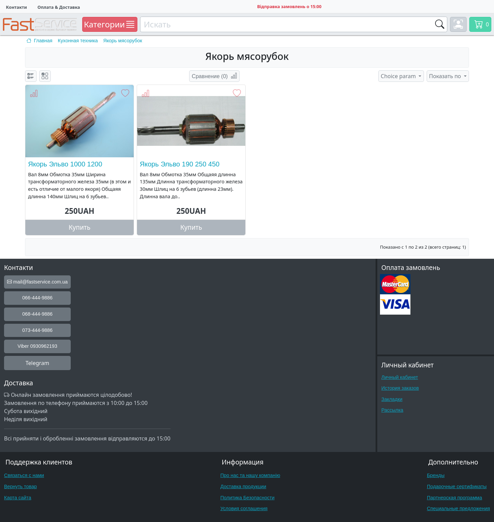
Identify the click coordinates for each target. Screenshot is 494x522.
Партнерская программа (454, 497)
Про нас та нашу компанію (250, 475)
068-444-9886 (37, 314)
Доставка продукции (243, 486)
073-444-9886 (37, 330)
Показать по (446, 76)
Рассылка (392, 410)
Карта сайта (17, 497)
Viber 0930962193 (37, 346)
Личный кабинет (399, 377)
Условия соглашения (243, 508)
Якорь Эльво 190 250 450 (180, 164)
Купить (80, 227)
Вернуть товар (20, 486)
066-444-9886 (37, 297)
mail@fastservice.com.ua (37, 282)
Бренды (436, 475)
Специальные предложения (458, 508)
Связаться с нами (24, 475)
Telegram (37, 363)
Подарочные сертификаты (457, 486)
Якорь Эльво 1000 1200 (65, 164)
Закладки (391, 399)
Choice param (399, 76)
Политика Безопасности (247, 497)
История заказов (400, 388)
